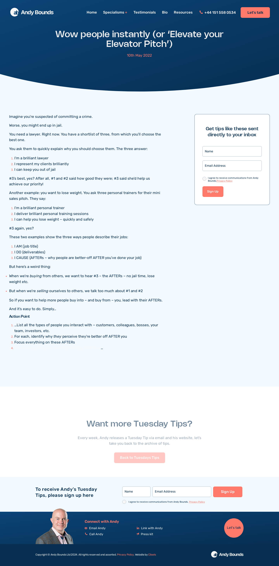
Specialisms (113, 12)
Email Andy (95, 528)
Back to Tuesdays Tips (139, 465)
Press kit (145, 534)
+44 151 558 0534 (218, 13)
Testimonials (144, 12)
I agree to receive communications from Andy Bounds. (233, 180)
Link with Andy (150, 528)
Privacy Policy (224, 181)
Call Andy (94, 534)
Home (92, 12)
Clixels (152, 555)
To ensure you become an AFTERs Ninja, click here (57, 348)
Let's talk (255, 13)
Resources (183, 12)
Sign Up (213, 191)
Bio (165, 12)
